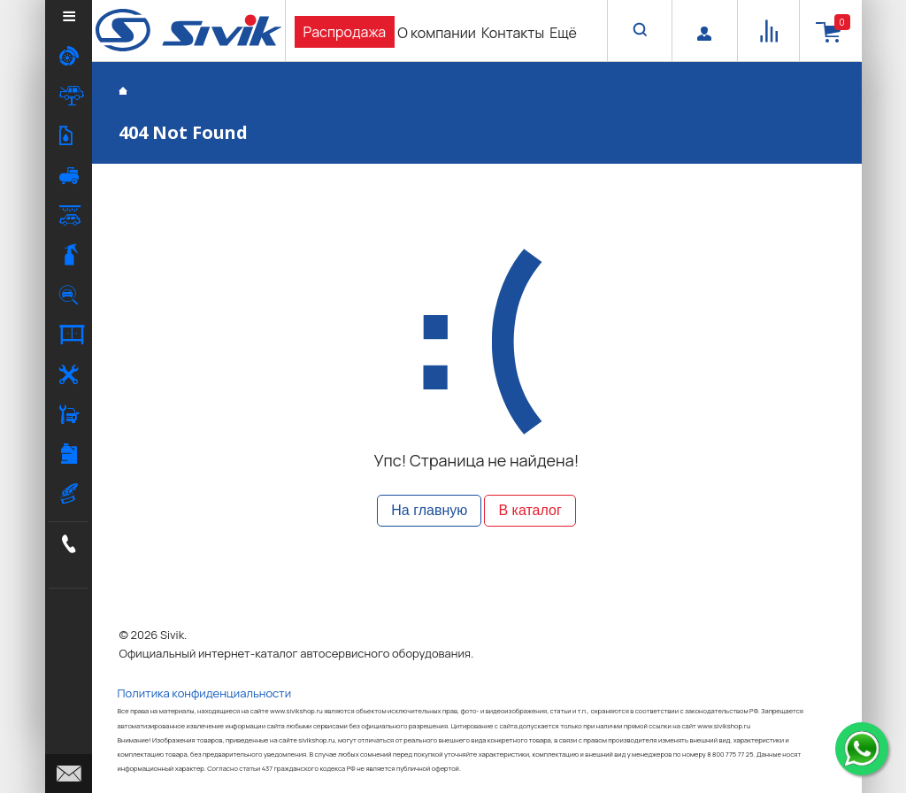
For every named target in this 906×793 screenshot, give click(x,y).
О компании (436, 32)
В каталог (529, 510)
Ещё (563, 32)
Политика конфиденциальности (205, 693)
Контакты (512, 32)
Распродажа (345, 32)
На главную (429, 510)
